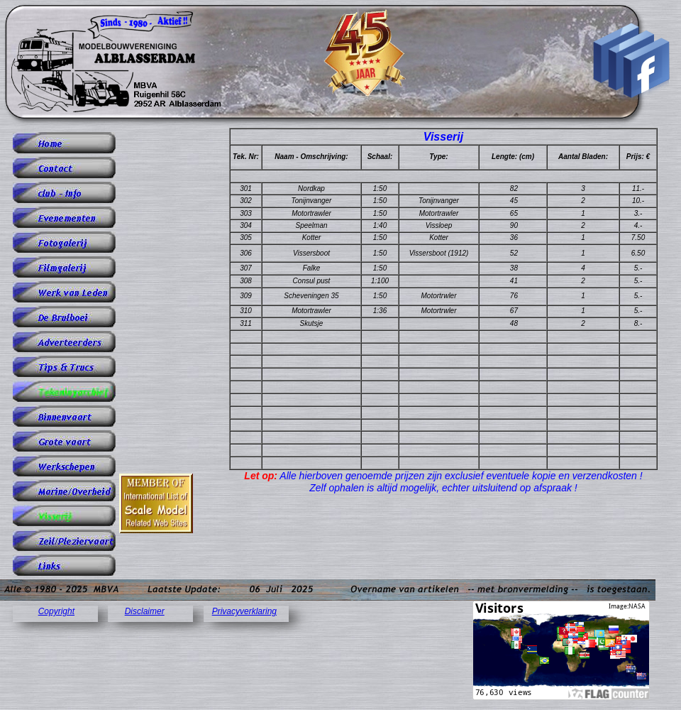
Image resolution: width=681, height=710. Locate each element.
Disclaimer (145, 611)
